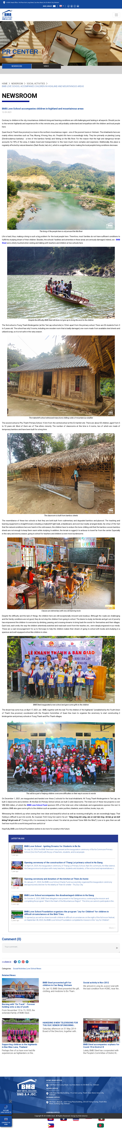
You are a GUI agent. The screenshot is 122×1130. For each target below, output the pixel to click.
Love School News (33, 969)
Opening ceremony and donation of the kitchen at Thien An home (56, 879)
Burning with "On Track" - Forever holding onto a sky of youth (18, 1005)
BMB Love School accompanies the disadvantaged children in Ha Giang (59, 895)
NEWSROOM (17, 66)
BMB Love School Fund (37, 805)
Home (5, 83)
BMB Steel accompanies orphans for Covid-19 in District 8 (101, 1045)
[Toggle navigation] (116, 14)
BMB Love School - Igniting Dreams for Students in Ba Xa (52, 846)
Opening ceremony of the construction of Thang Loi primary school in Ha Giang (63, 862)
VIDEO (46, 66)
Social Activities (36, 83)
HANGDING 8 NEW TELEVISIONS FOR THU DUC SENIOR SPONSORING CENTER (60, 1024)
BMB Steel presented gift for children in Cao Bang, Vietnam (57, 983)
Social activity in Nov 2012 (96, 982)
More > (112, 928)
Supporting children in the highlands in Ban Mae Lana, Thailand (19, 1045)
